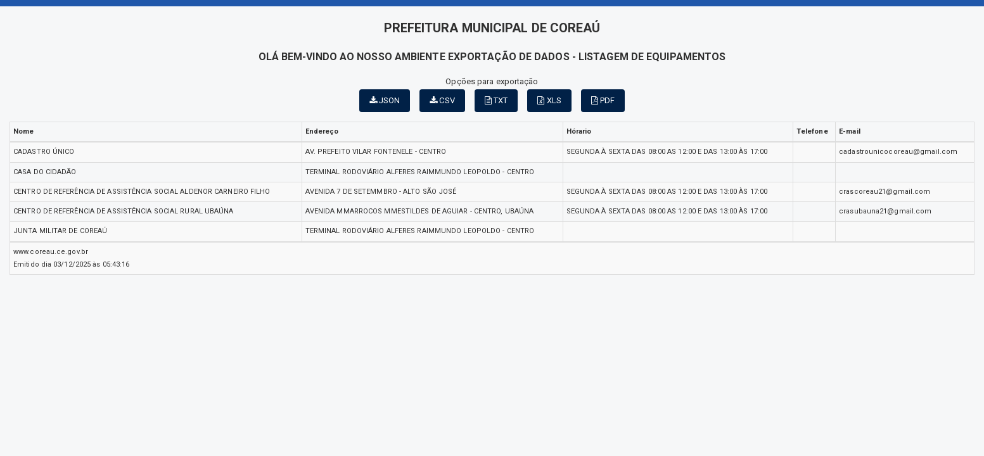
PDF (603, 100)
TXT (496, 100)
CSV (442, 100)
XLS (549, 100)
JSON (384, 100)
